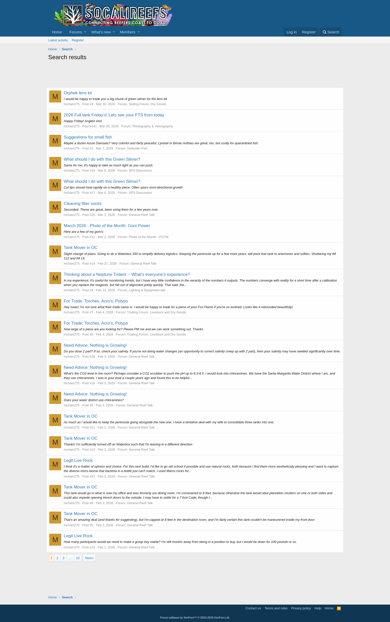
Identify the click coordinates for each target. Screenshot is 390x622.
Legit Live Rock (79, 465)
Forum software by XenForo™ (195, 617)
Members (128, 32)
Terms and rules (276, 608)
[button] (85, 32)
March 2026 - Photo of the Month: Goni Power (108, 225)
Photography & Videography (154, 126)
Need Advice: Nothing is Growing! (96, 345)
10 (78, 562)
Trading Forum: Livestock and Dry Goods (158, 312)
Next (88, 562)
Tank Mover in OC (82, 247)
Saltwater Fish (139, 148)
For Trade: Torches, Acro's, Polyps (97, 301)
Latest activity (58, 40)
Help (318, 608)
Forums (75, 32)
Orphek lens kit (79, 93)
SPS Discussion (142, 170)
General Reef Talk (143, 215)
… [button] (70, 562)
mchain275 (73, 104)
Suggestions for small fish (89, 137)
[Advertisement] (138, 75)
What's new (100, 32)
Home (57, 32)
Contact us (253, 608)
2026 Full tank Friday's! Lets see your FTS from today (115, 115)
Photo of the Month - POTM (150, 237)
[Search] (331, 32)
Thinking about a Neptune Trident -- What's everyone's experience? (128, 274)
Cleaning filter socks (84, 203)
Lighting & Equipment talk (149, 290)
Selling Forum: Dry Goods (149, 104)
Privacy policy (301, 608)
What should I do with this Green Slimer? (103, 159)
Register (78, 40)
